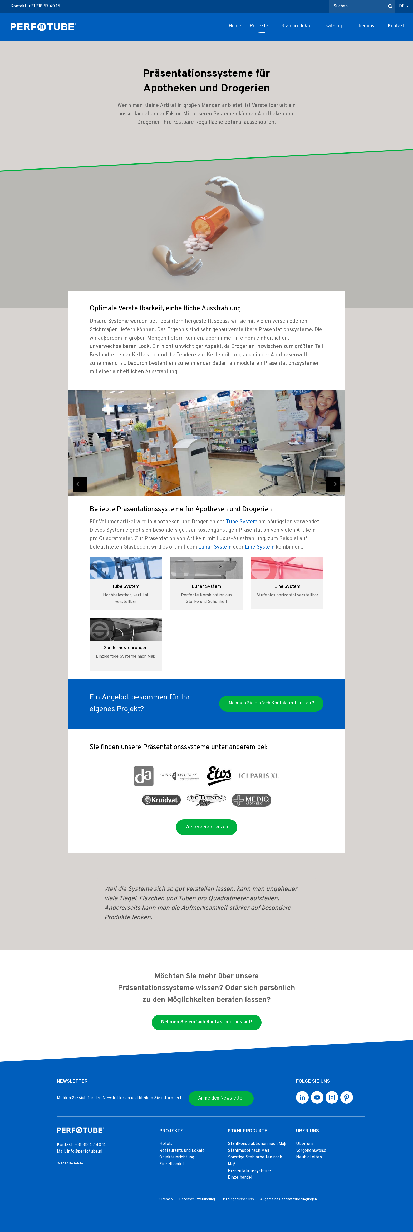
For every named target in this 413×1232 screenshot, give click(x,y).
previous (80, 484)
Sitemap (166, 1199)
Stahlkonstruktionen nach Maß (257, 1144)
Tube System (241, 522)
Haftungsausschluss (237, 1199)
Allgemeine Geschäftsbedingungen (288, 1199)
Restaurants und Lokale (182, 1150)
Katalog (333, 26)
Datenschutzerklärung (197, 1199)
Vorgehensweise (311, 1150)
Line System (259, 547)
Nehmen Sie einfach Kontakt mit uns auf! (271, 703)
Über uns (364, 26)
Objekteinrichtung (176, 1157)
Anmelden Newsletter (221, 1098)
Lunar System (215, 547)
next (333, 484)
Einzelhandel (171, 1164)
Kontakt (396, 26)
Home (235, 26)
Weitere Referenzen (206, 827)
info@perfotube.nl (84, 1151)
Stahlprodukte (297, 26)
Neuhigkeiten (309, 1157)
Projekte (259, 26)
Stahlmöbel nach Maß (248, 1150)
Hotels (165, 1144)
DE (402, 6)
